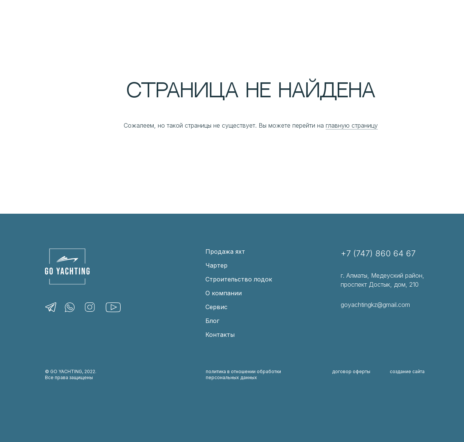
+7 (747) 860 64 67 (378, 253)
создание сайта (407, 371)
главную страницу (352, 125)
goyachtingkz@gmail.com (375, 304)
